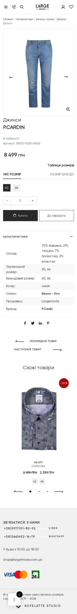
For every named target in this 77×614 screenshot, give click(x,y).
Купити (20, 215)
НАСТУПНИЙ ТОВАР (27, 349)
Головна (8, 19)
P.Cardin (47, 309)
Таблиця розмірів (60, 165)
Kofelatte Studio (43, 605)
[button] (30, 491)
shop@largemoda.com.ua (22, 559)
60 (7, 188)
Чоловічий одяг (24, 19)
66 (16, 188)
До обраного (56, 215)
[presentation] (16, 492)
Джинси (61, 19)
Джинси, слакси (45, 19)
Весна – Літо (51, 293)
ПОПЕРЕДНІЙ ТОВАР (43, 341)
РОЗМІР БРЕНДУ (62, 174)
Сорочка (38, 464)
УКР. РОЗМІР (12, 174)
